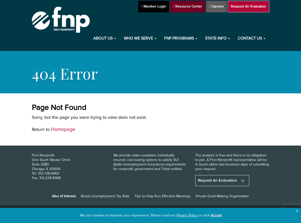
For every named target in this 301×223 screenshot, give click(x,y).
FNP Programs (180, 38)
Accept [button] (216, 215)
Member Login (153, 6)
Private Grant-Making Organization (222, 196)
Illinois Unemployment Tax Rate (105, 196)
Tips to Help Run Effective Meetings (163, 196)
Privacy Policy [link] (187, 215)
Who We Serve (140, 38)
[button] (296, 211)
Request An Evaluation (248, 6)
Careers (216, 6)
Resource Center (187, 6)
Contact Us (251, 38)
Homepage (63, 129)
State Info (217, 38)
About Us (104, 38)
